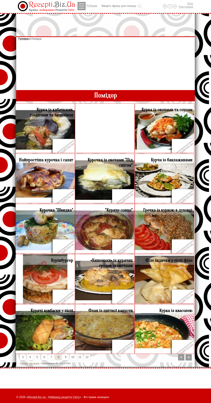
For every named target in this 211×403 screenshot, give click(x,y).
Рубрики (87, 6)
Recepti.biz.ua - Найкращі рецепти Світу (54, 397)
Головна (23, 38)
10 (72, 357)
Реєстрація (186, 6)
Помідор (36, 38)
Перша (24, 363)
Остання (34, 363)
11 (80, 357)
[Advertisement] (105, 23)
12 (87, 357)
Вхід (190, 3)
